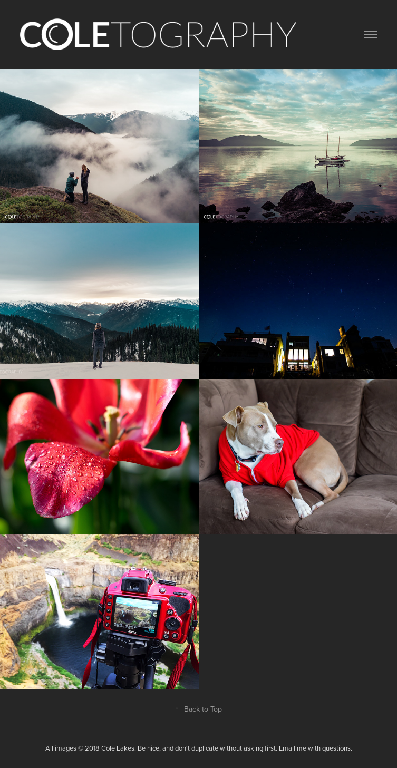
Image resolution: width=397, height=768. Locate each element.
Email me (292, 748)
